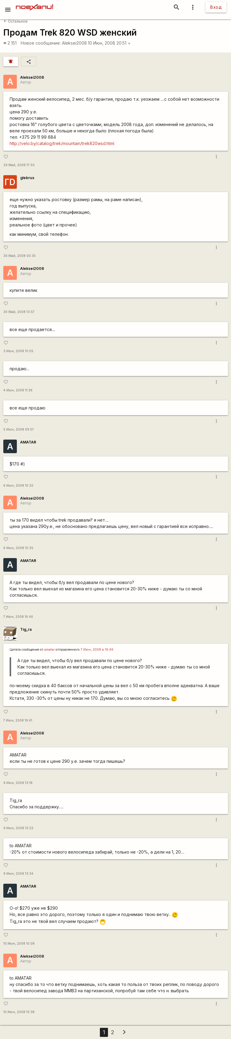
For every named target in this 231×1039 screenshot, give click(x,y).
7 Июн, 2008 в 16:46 (97, 650)
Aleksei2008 (74, 43)
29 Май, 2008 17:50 (19, 165)
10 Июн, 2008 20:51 (109, 43)
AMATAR (28, 442)
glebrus (27, 177)
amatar (49, 650)
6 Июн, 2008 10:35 (18, 548)
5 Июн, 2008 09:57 (18, 429)
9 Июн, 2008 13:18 (17, 783)
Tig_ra (26, 629)
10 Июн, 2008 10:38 (19, 1012)
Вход (216, 7)
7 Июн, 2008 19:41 (17, 720)
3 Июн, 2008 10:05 (18, 351)
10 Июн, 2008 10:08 (19, 944)
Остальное (15, 21)
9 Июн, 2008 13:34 (18, 874)
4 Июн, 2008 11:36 (17, 390)
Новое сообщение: (41, 43)
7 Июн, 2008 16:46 (18, 617)
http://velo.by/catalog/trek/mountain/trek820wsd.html (62, 143)
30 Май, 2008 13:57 (19, 312)
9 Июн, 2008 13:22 (18, 828)
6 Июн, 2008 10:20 (18, 486)
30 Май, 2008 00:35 (19, 256)
